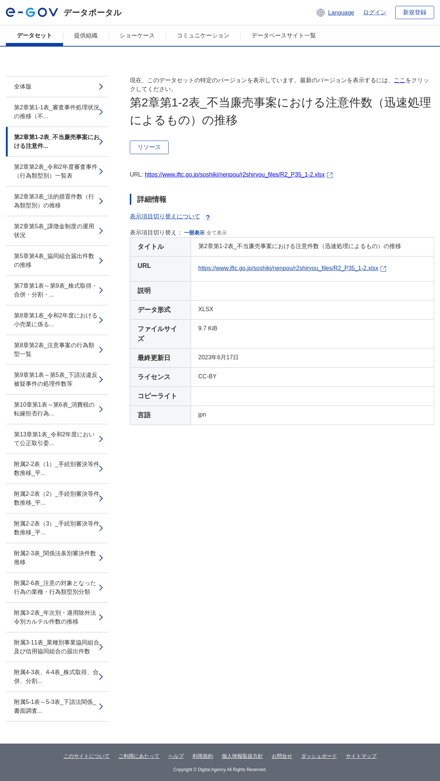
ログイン (374, 12)
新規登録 (414, 12)
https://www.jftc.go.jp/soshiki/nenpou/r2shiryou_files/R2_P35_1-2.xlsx (235, 174)
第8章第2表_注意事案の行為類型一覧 (54, 349)
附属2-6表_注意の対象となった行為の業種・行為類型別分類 (55, 587)
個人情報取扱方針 (242, 756)
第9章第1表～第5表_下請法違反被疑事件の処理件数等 (56, 379)
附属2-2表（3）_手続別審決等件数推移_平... (56, 527)
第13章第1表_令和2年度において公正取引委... (54, 438)
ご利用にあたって (139, 756)
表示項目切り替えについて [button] (171, 216)
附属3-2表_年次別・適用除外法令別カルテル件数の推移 (55, 617)
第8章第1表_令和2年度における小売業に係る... (56, 319)
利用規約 (202, 756)
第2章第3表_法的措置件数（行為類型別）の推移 (54, 200)
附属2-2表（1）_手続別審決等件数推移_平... (56, 468)
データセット (34, 35)
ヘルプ (176, 756)
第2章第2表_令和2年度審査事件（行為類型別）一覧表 (56, 171)
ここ (400, 80)
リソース (149, 147)
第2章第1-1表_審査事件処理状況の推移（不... (56, 111)
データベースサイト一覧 (284, 35)
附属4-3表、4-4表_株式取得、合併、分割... (56, 676)
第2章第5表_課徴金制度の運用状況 (54, 230)
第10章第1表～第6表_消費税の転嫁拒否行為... (54, 409)
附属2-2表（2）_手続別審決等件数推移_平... (56, 498)
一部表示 (194, 233)
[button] (335, 12)
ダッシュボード (319, 756)
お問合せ (282, 756)
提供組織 (86, 35)
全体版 (23, 86)
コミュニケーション (203, 35)
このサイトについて (86, 756)
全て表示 (216, 233)
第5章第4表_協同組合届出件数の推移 (54, 260)
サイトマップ (361, 756)
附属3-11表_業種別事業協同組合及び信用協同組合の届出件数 (56, 646)
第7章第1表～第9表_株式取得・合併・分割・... (56, 290)
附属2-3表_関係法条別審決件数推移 (55, 557)
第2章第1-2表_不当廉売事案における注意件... (56, 141)
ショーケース (137, 35)
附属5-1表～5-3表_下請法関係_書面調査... (55, 706)
